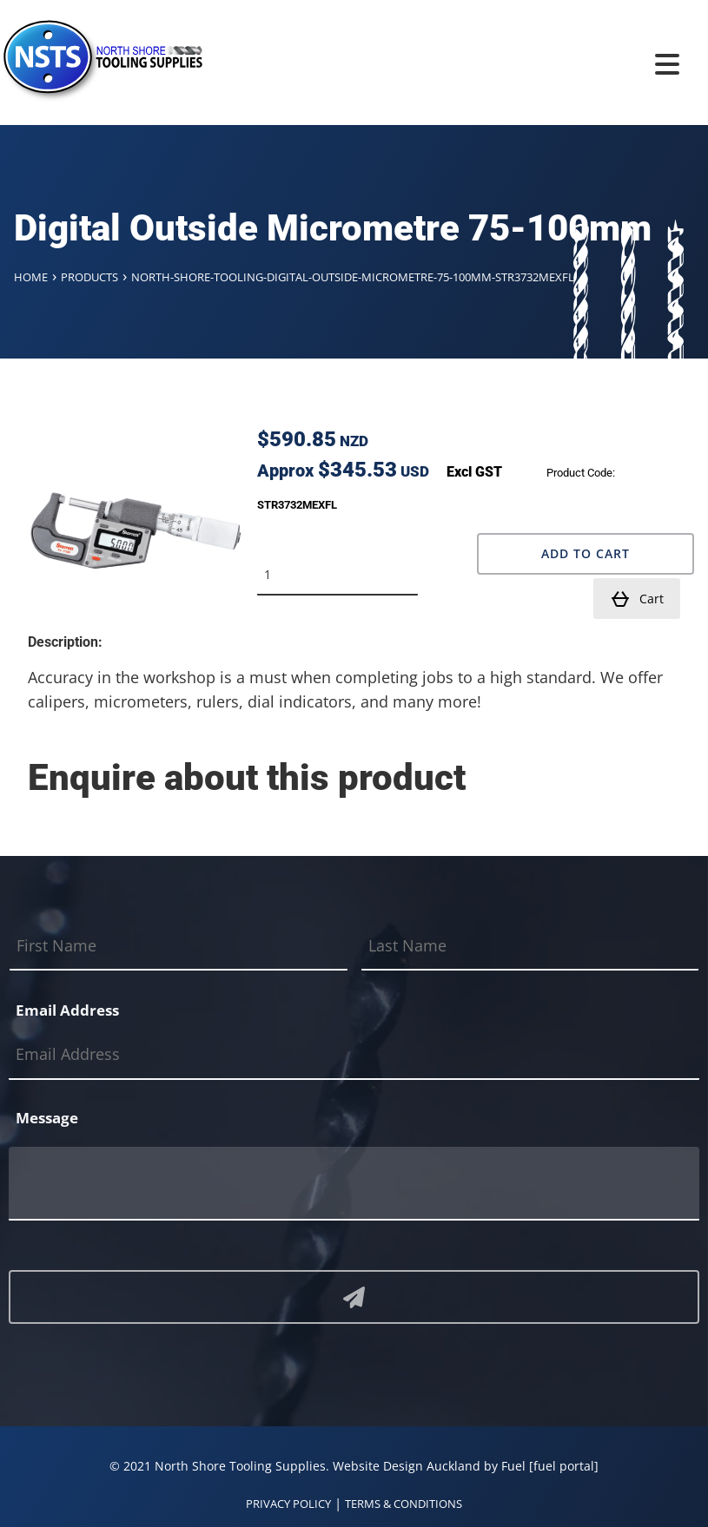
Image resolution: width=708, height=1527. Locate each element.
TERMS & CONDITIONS (403, 1503)
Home (31, 277)
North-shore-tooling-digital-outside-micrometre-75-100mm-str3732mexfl (352, 277)
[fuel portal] (564, 1466)
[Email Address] (354, 1055)
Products (89, 277)
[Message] (354, 1184)
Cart (637, 599)
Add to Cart (585, 553)
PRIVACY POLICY (288, 1503)
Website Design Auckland (406, 1466)
